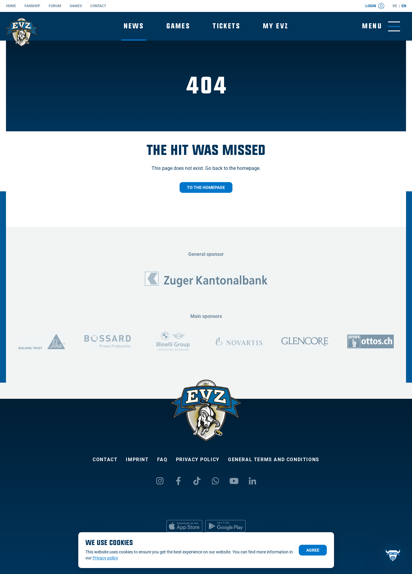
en (404, 6)
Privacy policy (198, 459)
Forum (55, 6)
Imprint (137, 459)
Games (76, 6)
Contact (98, 6)
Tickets (226, 26)
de (395, 6)
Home (11, 6)
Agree (312, 550)
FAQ (162, 459)
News (134, 26)
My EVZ (275, 26)
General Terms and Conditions (273, 459)
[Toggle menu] (381, 26)
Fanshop (32, 6)
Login (374, 6)
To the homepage (206, 187)
